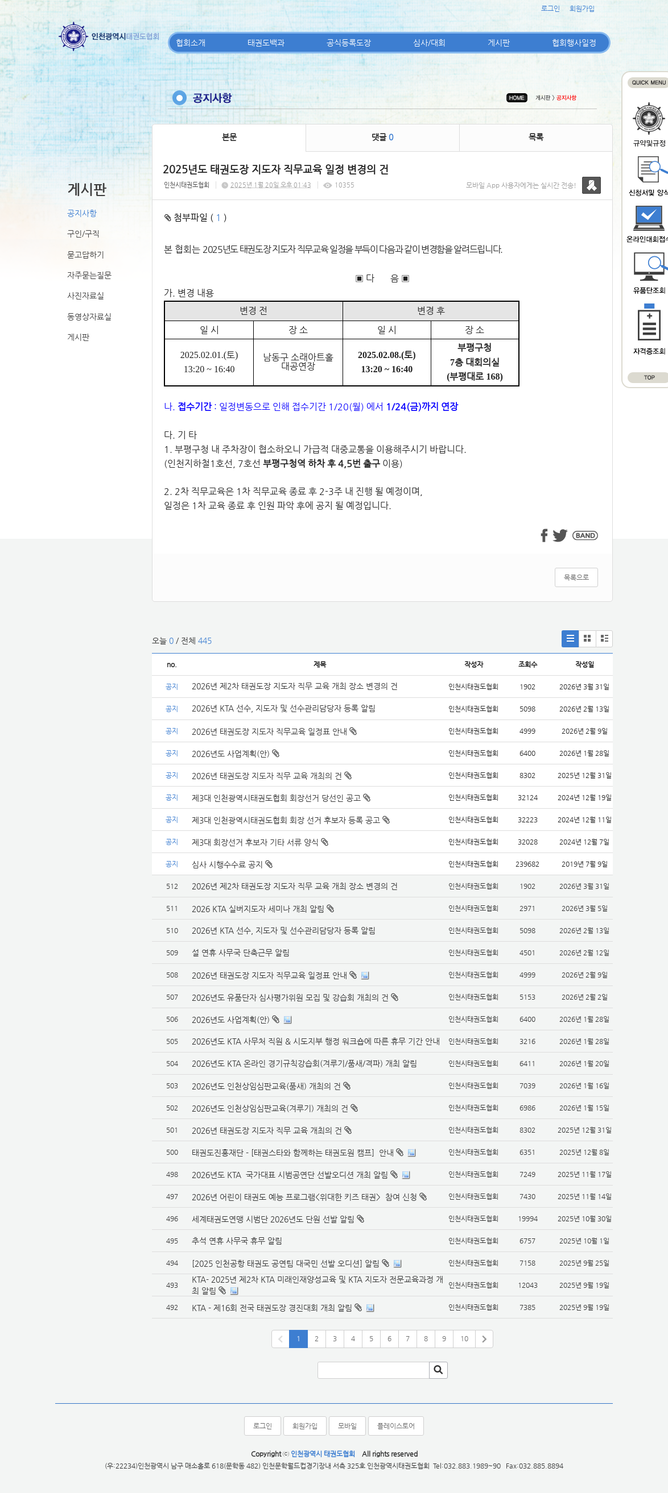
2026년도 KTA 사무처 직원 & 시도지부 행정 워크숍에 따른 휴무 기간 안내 (316, 1041)
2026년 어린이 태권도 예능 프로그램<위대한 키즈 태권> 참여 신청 (304, 1196)
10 (464, 1338)
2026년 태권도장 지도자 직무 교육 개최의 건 (272, 775)
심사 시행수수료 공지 (232, 864)
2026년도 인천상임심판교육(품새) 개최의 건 (266, 1086)
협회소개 (190, 42)
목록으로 (576, 577)
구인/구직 (83, 233)
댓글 (382, 137)
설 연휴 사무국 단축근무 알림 (241, 952)
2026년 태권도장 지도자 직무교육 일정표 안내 (274, 731)
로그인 (550, 9)
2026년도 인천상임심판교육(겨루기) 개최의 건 (270, 1108)
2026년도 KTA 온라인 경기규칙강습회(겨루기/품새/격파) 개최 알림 (304, 1063)
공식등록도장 (349, 42)
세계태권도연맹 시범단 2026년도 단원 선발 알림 (273, 1219)
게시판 (499, 42)
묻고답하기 (85, 254)
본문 (229, 137)
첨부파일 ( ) (195, 217)
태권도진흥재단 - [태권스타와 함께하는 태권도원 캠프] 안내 (293, 1152)
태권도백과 (266, 42)
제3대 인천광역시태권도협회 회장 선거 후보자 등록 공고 (291, 820)
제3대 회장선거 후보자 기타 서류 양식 (260, 842)
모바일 (347, 1426)
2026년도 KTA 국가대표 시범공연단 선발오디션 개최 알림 (290, 1174)
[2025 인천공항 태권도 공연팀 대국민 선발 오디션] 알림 (286, 1263)
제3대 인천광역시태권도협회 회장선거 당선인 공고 (281, 797)
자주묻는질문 (89, 275)
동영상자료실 (89, 316)
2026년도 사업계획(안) (235, 753)
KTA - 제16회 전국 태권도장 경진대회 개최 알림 (272, 1307)
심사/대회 (429, 42)
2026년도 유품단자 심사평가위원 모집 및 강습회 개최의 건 (290, 997)
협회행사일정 (574, 42)
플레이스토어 (396, 1426)
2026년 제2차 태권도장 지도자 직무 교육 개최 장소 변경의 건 (296, 686)
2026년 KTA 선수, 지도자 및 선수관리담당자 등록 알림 (284, 708)
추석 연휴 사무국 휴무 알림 (237, 1240)
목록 (536, 137)
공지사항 (82, 213)
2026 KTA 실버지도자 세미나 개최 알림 (258, 908)
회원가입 (582, 9)
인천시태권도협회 (186, 185)
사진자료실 (85, 295)
